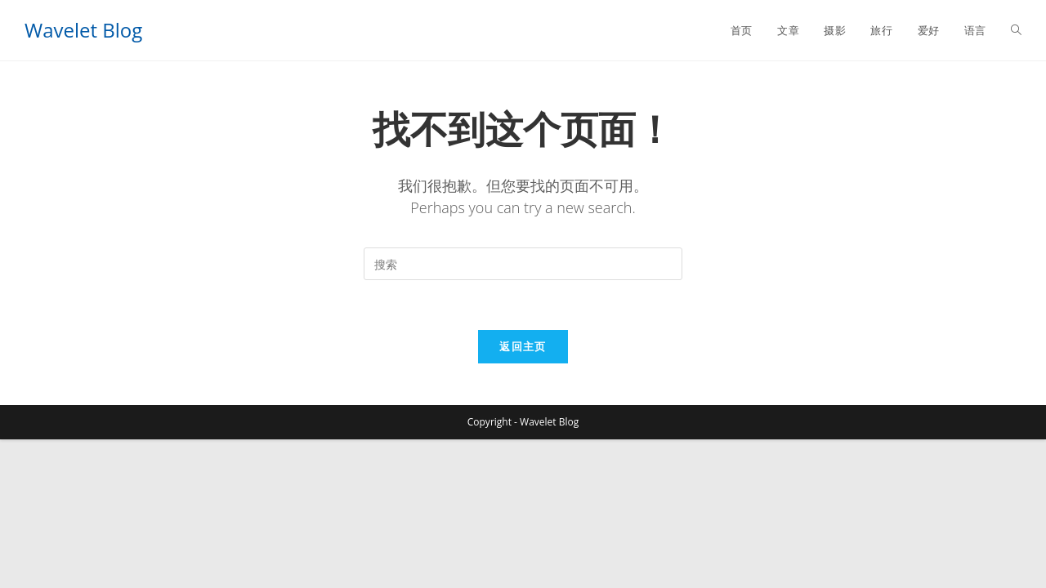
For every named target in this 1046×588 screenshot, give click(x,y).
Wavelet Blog (83, 29)
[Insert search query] (523, 263)
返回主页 (522, 346)
